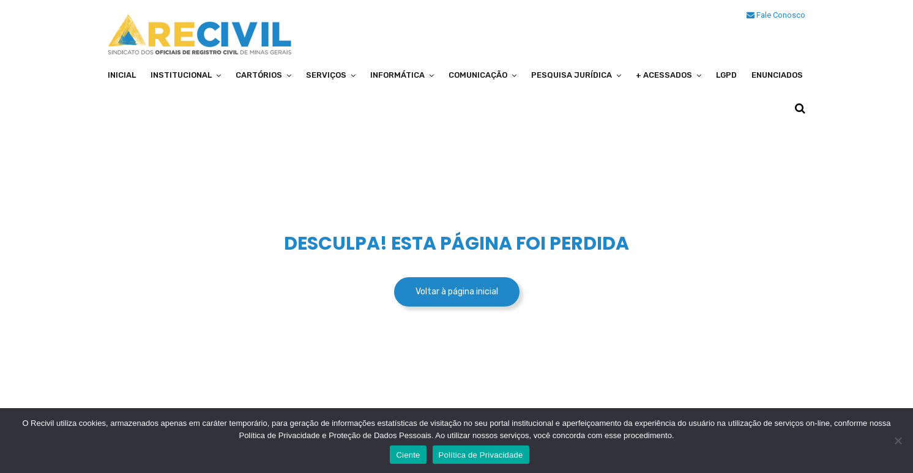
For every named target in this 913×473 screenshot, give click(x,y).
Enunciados (777, 75)
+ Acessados (664, 75)
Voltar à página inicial (457, 291)
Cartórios (259, 75)
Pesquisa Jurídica (571, 75)
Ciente (408, 455)
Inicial (122, 75)
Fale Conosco (776, 15)
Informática (397, 75)
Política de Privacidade (481, 455)
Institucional (181, 75)
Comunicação (478, 75)
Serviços (326, 75)
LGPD (726, 75)
